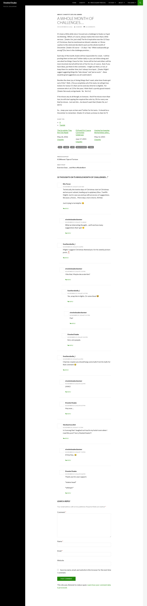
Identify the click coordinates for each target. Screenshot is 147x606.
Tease (91, 147)
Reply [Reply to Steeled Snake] (71, 345)
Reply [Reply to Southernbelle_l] (67, 258)
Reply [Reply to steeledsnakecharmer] (69, 233)
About (121, 2)
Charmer (78, 27)
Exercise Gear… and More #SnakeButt (84, 165)
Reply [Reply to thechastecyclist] (67, 438)
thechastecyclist (69, 425)
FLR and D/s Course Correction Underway (83, 132)
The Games (131, 2)
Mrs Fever (67, 184)
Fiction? (111, 2)
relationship (81, 147)
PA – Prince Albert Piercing (97, 2)
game (66, 147)
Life (72, 147)
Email (60, 551)
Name (60, 541)
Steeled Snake (10, 2)
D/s (72, 14)
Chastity (82, 2)
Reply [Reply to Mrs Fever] (67, 208)
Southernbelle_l (69, 244)
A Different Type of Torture (84, 157)
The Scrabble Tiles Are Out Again (64, 131)
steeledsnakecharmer (73, 219)
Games (79, 14)
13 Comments (90, 27)
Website (60, 560)
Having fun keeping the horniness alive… (102, 131)
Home (74, 2)
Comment (61, 512)
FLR (75, 14)
